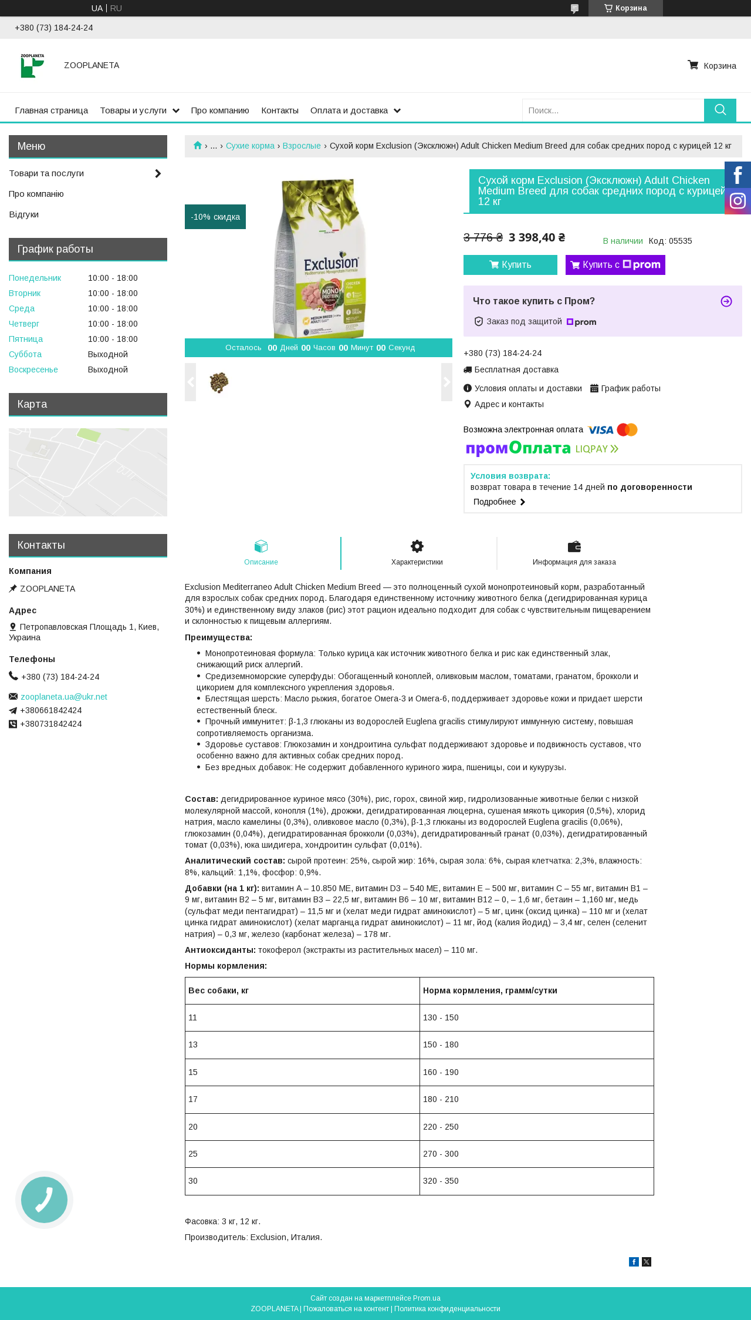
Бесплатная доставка (517, 369)
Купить (517, 265)
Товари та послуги (46, 173)
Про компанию (220, 110)
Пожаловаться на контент (346, 1309)
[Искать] (720, 110)
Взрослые (302, 145)
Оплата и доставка (349, 110)
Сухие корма (250, 145)
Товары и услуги (133, 110)
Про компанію (36, 194)
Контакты (280, 110)
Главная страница (51, 110)
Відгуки (24, 214)
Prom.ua (427, 1298)
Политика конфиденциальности (447, 1309)
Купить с (622, 265)
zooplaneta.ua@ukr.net (64, 696)
